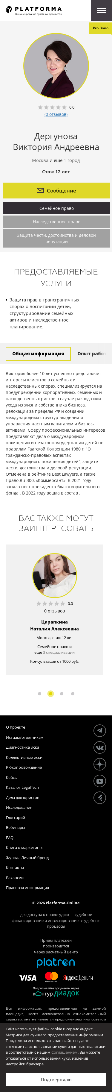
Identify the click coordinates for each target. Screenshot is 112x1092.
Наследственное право (56, 222)
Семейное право (56, 208)
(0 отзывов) (56, 114)
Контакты (15, 867)
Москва (40, 160)
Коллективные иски (24, 757)
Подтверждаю (56, 1079)
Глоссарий (15, 817)
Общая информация (38, 354)
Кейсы (12, 777)
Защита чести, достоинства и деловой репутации (56, 238)
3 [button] (61, 693)
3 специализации (59, 652)
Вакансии (15, 877)
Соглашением (64, 1052)
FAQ (9, 837)
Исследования (19, 807)
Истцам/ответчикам (25, 737)
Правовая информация (27, 887)
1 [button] (39, 693)
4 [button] (72, 693)
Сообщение (56, 190)
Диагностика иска (22, 747)
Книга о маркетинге (24, 847)
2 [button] (50, 693)
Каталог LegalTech (22, 787)
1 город (72, 160)
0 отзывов (54, 611)
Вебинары (15, 827)
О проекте (15, 727)
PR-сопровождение (24, 767)
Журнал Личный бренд (27, 857)
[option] (54, 610)
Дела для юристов (22, 797)
